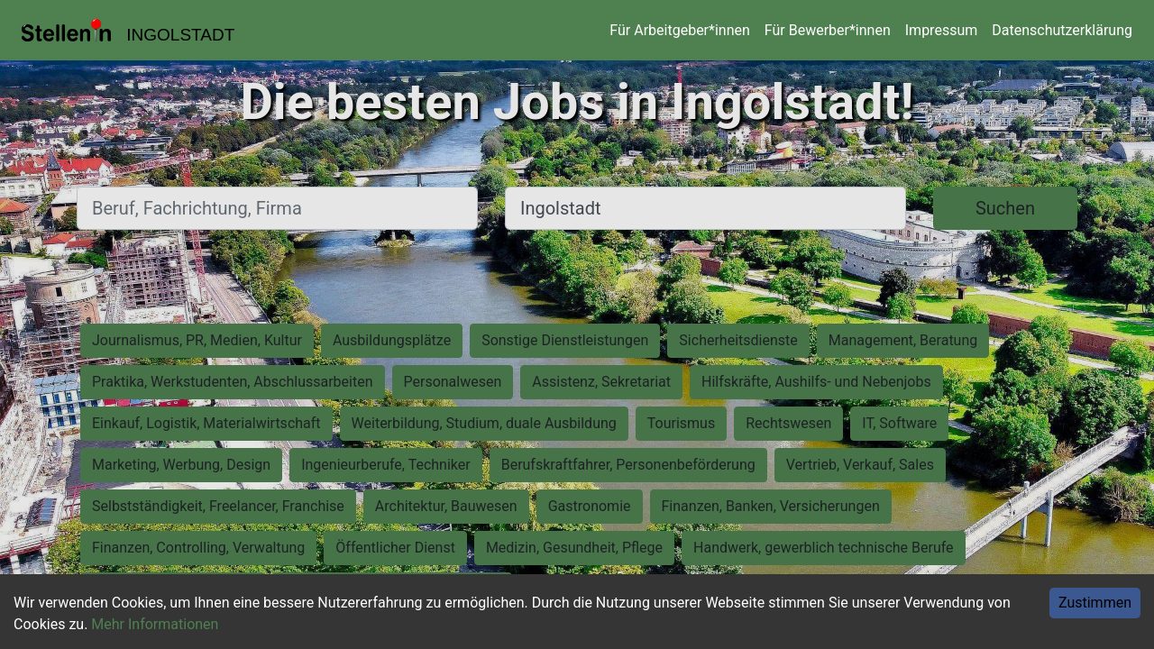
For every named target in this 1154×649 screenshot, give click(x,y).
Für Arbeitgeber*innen (679, 30)
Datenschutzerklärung (1062, 30)
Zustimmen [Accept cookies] (1094, 602)
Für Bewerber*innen (828, 30)
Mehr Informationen (154, 624)
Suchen (1005, 208)
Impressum (941, 30)
